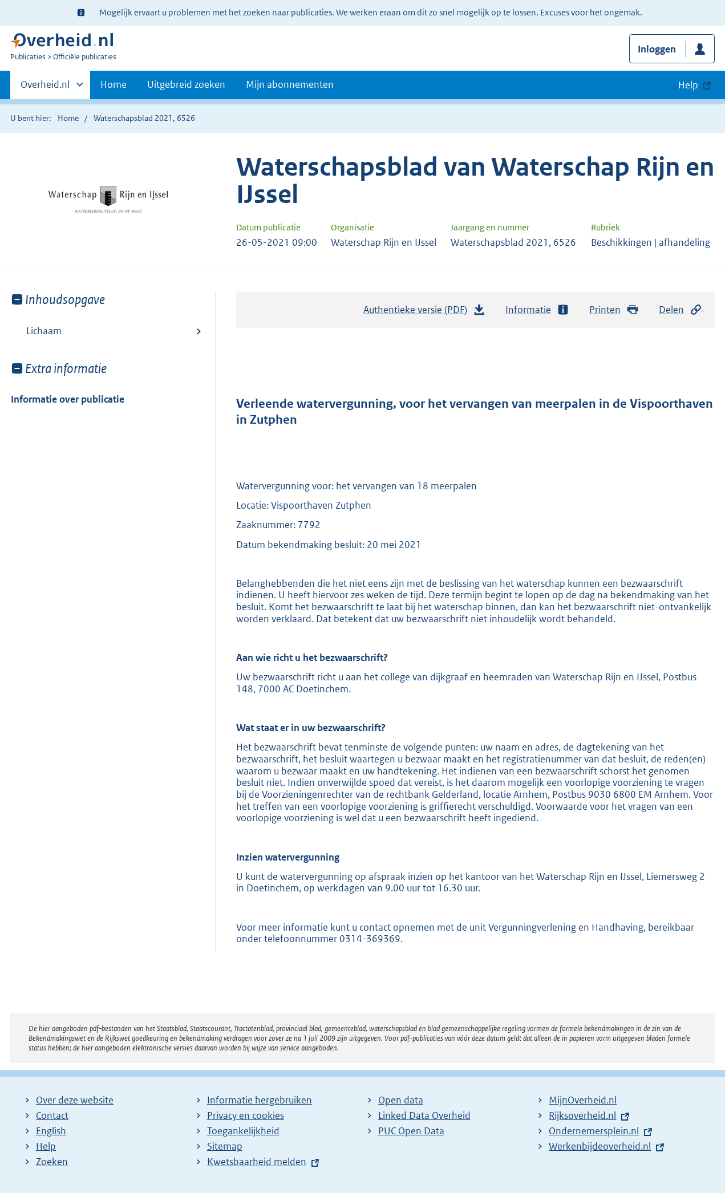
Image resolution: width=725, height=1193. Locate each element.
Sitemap (224, 1146)
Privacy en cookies (245, 1115)
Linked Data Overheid (424, 1115)
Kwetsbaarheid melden (256, 1161)
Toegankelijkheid (243, 1131)
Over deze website (75, 1100)
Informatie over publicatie (67, 399)
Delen (680, 309)
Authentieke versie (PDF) (424, 312)
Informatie (537, 309)
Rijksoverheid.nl (582, 1115)
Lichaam (44, 330)
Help (46, 1146)
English (51, 1131)
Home (113, 84)
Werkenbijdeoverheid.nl (600, 1146)
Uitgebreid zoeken (186, 84)
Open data (400, 1100)
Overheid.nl (45, 88)
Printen (614, 309)
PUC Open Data (411, 1131)
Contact (52, 1115)
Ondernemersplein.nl (594, 1131)
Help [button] (688, 85)
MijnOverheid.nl (583, 1100)
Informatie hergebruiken (259, 1100)
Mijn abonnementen (290, 84)
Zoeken (52, 1161)
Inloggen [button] (657, 49)
